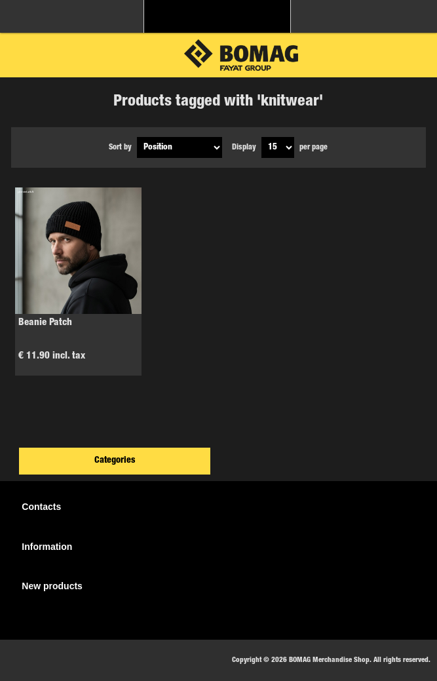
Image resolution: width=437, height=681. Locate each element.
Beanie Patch (45, 323)
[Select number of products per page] (277, 147)
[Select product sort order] (179, 147)
